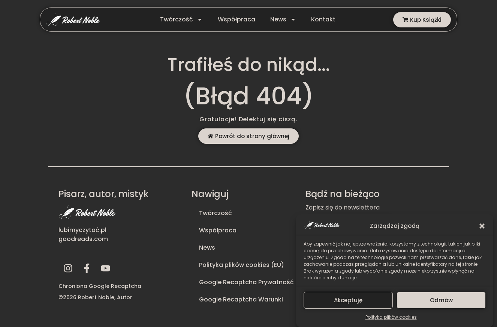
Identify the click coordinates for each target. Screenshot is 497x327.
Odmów (441, 303)
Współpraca (236, 19)
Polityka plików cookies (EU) (241, 265)
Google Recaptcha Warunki (241, 299)
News (283, 19)
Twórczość (181, 19)
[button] (482, 229)
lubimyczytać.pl (82, 230)
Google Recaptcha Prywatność (246, 282)
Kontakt (323, 19)
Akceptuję (348, 303)
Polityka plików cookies (391, 320)
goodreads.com (83, 239)
